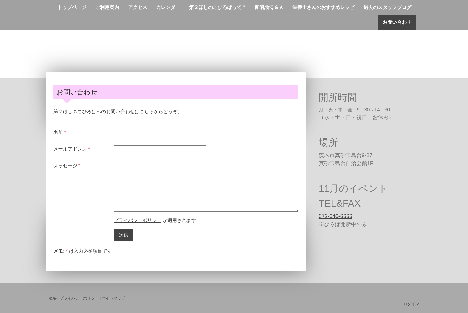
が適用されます (155, 220)
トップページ (72, 7)
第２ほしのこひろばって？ (217, 7)
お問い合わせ (397, 22)
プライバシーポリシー (137, 220)
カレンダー (168, 7)
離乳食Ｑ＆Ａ (269, 7)
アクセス (137, 7)
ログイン (411, 304)
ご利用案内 (107, 7)
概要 (53, 298)
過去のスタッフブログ (387, 7)
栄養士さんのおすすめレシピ (323, 7)
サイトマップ (113, 298)
